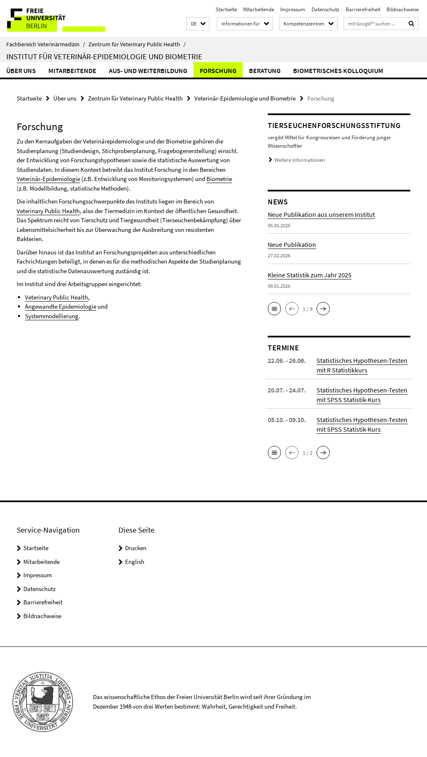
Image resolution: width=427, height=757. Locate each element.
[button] (197, 24)
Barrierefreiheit (363, 9)
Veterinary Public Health (48, 211)
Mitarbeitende (258, 9)
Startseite (226, 9)
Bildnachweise (403, 9)
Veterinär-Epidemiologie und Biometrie (245, 98)
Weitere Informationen (299, 159)
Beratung (265, 70)
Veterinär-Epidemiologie (48, 179)
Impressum (292, 9)
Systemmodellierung (51, 316)
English (134, 562)
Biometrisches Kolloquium (338, 70)
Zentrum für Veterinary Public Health (137, 44)
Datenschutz (325, 9)
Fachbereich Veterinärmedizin (45, 44)
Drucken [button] (135, 548)
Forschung (218, 70)
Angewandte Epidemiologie (60, 306)
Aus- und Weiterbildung (148, 70)
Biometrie (219, 179)
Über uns (21, 70)
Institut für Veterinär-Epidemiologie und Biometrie (104, 56)
